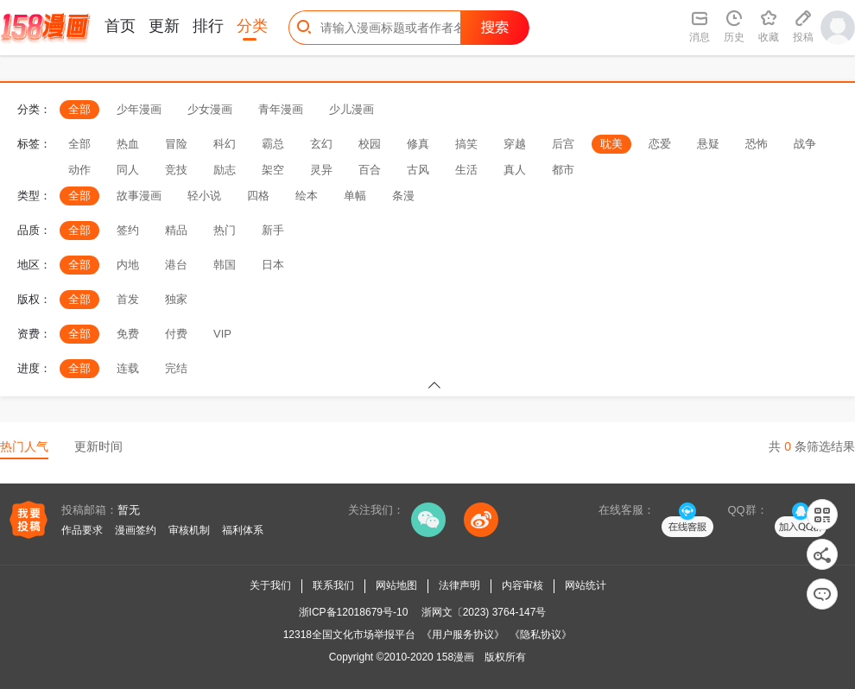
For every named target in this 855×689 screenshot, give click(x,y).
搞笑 (466, 143)
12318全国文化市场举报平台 (349, 635)
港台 (176, 264)
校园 (369, 143)
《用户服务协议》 (462, 635)
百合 (369, 169)
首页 (120, 26)
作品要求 (82, 530)
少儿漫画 (351, 109)
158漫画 (455, 657)
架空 (273, 169)
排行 (208, 26)
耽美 (611, 143)
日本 (273, 264)
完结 (176, 368)
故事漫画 (139, 195)
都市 (563, 169)
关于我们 (270, 585)
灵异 (321, 169)
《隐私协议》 (541, 635)
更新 (164, 26)
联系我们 (333, 585)
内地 (128, 264)
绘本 (306, 195)
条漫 (403, 195)
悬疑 (708, 143)
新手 (273, 230)
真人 (515, 169)
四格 (258, 195)
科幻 (224, 143)
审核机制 (189, 530)
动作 (79, 169)
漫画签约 (135, 530)
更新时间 (98, 446)
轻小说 (204, 195)
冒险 (176, 143)
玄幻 (321, 143)
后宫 (563, 143)
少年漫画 (139, 109)
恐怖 (756, 143)
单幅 (355, 195)
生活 (466, 169)
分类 (252, 26)
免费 (128, 333)
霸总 (273, 143)
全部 (79, 109)
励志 (224, 169)
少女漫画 (209, 109)
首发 (128, 299)
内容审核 (522, 585)
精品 (176, 230)
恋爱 (660, 143)
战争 (805, 143)
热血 (128, 143)
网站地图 (396, 585)
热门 (224, 230)
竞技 (176, 169)
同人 (128, 169)
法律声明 (459, 585)
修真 (418, 143)
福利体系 (242, 530)
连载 (128, 368)
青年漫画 (280, 109)
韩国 (224, 264)
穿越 (515, 143)
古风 (418, 169)
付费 (176, 333)
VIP (222, 333)
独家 (176, 299)
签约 (128, 230)
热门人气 (24, 446)
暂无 (128, 509)
